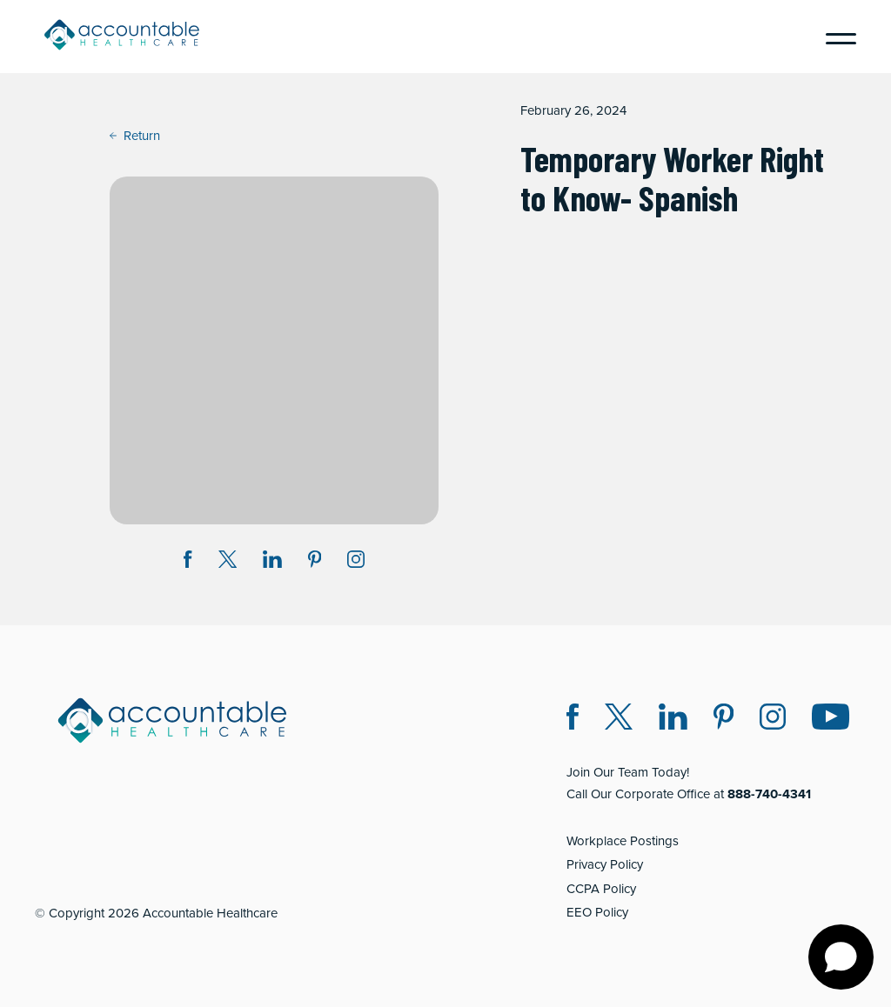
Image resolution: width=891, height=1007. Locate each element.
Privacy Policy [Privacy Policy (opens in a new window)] (604, 864)
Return (135, 135)
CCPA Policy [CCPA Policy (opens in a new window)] (601, 888)
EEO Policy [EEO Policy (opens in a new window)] (597, 912)
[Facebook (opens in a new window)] (572, 720)
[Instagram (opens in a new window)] (356, 562)
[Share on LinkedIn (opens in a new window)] (272, 562)
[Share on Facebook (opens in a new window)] (188, 562)
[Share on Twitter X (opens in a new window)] (227, 562)
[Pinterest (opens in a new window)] (723, 720)
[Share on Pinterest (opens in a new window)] (315, 562)
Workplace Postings (622, 840)
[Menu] (834, 36)
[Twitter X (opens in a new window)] (619, 720)
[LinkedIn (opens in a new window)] (673, 720)
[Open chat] (841, 957)
